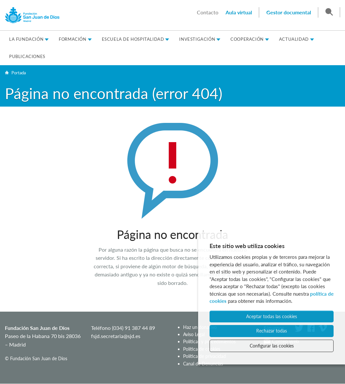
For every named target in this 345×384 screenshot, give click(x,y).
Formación (72, 39)
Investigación (197, 39)
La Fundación (26, 39)
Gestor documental (288, 12)
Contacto (207, 12)
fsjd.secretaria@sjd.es (115, 336)
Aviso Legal (194, 334)
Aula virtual (239, 12)
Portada (18, 72)
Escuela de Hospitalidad (133, 39)
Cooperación (247, 39)
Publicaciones (27, 56)
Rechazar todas (271, 330)
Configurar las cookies (272, 345)
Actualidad (294, 39)
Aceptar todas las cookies (271, 316)
